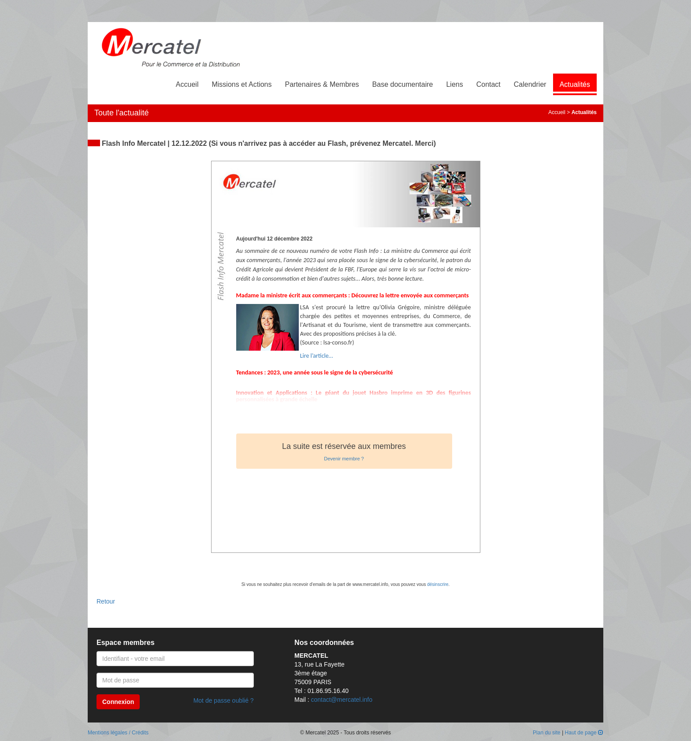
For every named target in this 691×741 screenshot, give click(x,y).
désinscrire (437, 584)
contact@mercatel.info (341, 699)
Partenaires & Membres (322, 84)
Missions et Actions (241, 84)
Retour (106, 601)
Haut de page (584, 733)
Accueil (187, 84)
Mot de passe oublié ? (223, 700)
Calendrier (530, 84)
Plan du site (547, 733)
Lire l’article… (316, 355)
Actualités (575, 84)
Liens (454, 84)
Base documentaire (402, 84)
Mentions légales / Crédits (118, 733)
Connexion (118, 701)
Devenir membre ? (344, 458)
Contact (488, 84)
